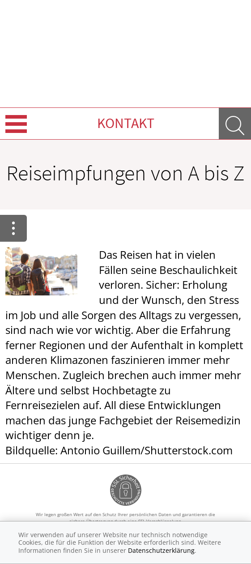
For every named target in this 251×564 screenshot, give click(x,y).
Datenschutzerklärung (161, 550)
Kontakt (125, 123)
